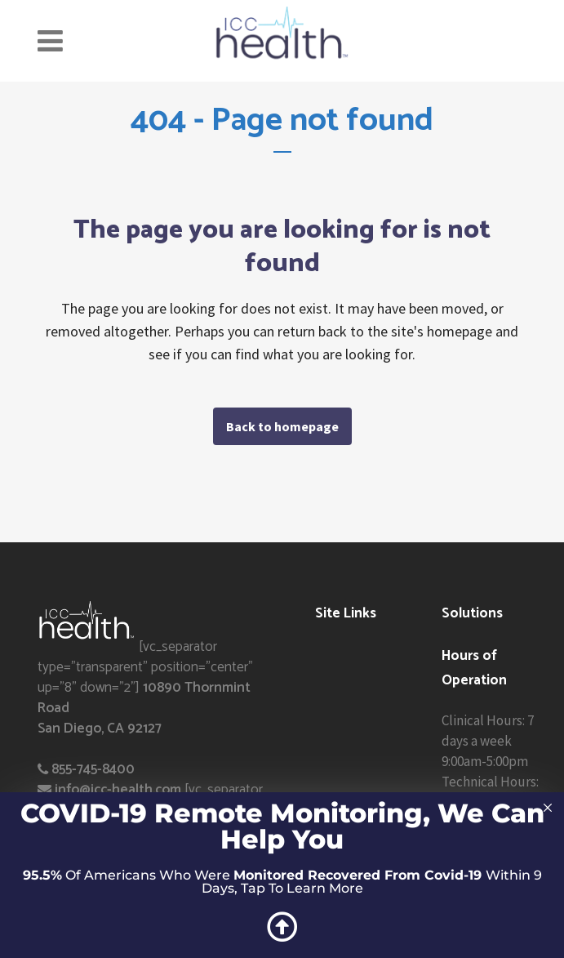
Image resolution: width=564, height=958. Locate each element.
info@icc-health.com (118, 789)
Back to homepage (282, 426)
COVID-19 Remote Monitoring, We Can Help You (282, 826)
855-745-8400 (93, 769)
